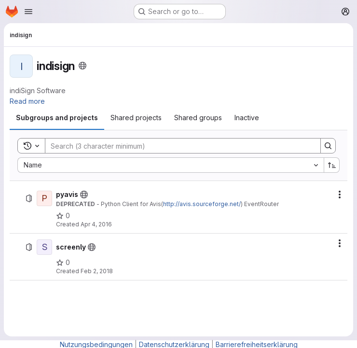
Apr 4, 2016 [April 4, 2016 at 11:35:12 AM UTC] (96, 224)
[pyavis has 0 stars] (63, 216)
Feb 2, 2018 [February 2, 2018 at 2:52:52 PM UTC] (97, 271)
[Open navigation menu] (28, 11)
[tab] (57, 118)
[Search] (178, 146)
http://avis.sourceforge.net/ (202, 204)
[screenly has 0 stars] (63, 262)
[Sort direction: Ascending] (332, 165)
